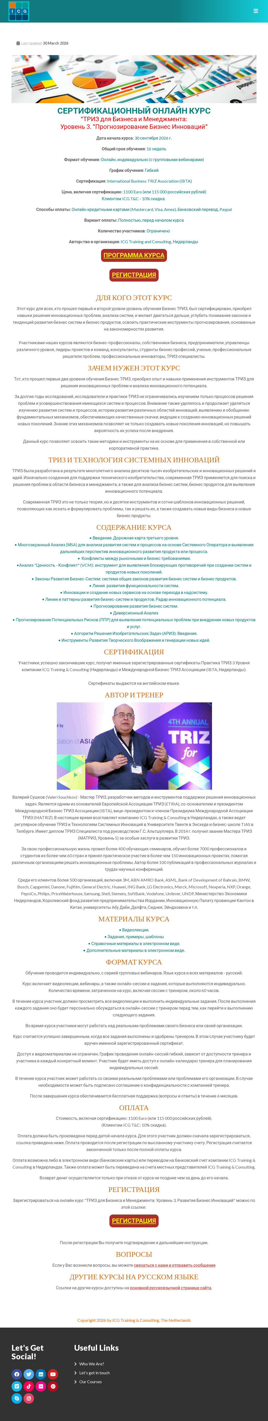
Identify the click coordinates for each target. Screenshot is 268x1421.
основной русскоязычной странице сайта (170, 1287)
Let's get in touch (94, 1372)
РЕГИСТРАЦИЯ (134, 274)
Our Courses (90, 1381)
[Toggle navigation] (254, 11)
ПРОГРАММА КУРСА (134, 255)
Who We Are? (91, 1363)
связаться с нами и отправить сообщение (175, 1265)
